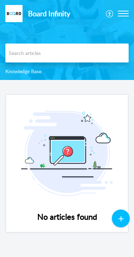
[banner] (67, 40)
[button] (110, 13)
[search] (67, 53)
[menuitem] (110, 13)
